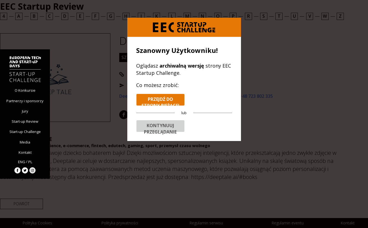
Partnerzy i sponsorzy (25, 100)
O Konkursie (25, 90)
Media (25, 142)
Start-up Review (25, 121)
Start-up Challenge (25, 131)
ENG (21, 161)
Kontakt (25, 152)
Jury (25, 111)
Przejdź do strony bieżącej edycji (160, 101)
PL (30, 161)
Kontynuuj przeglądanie (160, 127)
